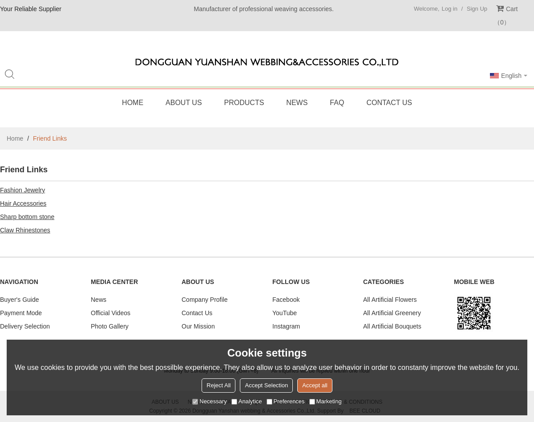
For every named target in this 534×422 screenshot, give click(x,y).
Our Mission (198, 326)
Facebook (285, 299)
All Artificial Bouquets (392, 326)
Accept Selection (266, 385)
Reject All (218, 385)
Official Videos (110, 312)
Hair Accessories (23, 203)
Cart (506, 15)
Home (132, 102)
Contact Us (389, 102)
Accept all (314, 385)
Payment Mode (21, 312)
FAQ (337, 102)
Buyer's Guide (19, 299)
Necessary (209, 401)
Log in (449, 8)
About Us (184, 102)
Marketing (325, 401)
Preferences (286, 401)
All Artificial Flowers (390, 299)
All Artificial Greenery (392, 312)
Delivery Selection (25, 326)
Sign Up (477, 8)
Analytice (246, 401)
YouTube (284, 312)
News (296, 102)
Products (244, 102)
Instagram (286, 326)
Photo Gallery (110, 326)
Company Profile (205, 299)
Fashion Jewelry (22, 190)
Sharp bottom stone (27, 216)
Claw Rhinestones (25, 230)
